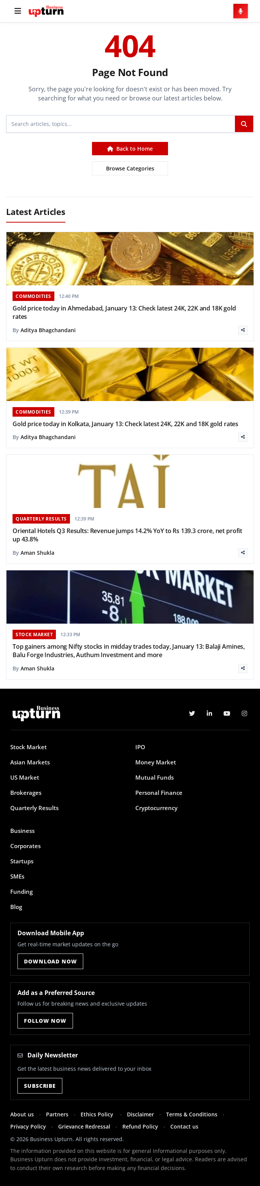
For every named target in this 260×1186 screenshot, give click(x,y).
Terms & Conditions (191, 1114)
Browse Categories (130, 168)
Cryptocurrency (156, 808)
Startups (21, 861)
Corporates (25, 846)
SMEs (17, 876)
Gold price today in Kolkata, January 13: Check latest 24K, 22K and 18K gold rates (125, 424)
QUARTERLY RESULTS (41, 519)
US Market (24, 777)
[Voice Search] (240, 11)
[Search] (121, 124)
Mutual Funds (154, 777)
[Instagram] (244, 713)
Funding (21, 891)
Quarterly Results (34, 808)
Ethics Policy (98, 1114)
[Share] (242, 330)
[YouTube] (227, 713)
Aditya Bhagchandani (48, 330)
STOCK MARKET (34, 634)
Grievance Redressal (84, 1126)
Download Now (50, 961)
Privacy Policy (28, 1126)
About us (22, 1114)
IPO (140, 747)
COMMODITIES (33, 296)
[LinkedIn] (209, 713)
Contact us (184, 1126)
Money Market (155, 762)
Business (22, 830)
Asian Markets (30, 762)
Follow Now (45, 1020)
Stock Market (28, 747)
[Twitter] (192, 713)
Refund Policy (140, 1126)
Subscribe (40, 1085)
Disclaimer (140, 1114)
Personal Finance (158, 792)
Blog (16, 907)
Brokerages (25, 792)
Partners (57, 1114)
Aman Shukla (37, 552)
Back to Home (130, 148)
